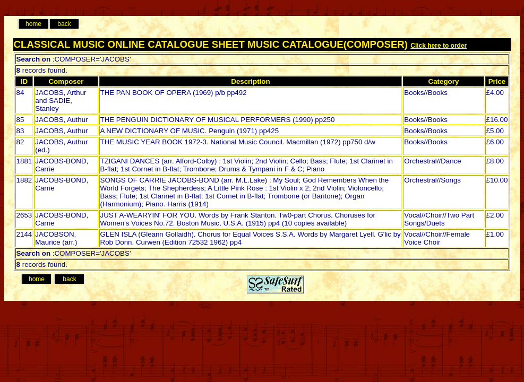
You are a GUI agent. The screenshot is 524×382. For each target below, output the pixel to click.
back (64, 24)
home (33, 24)
